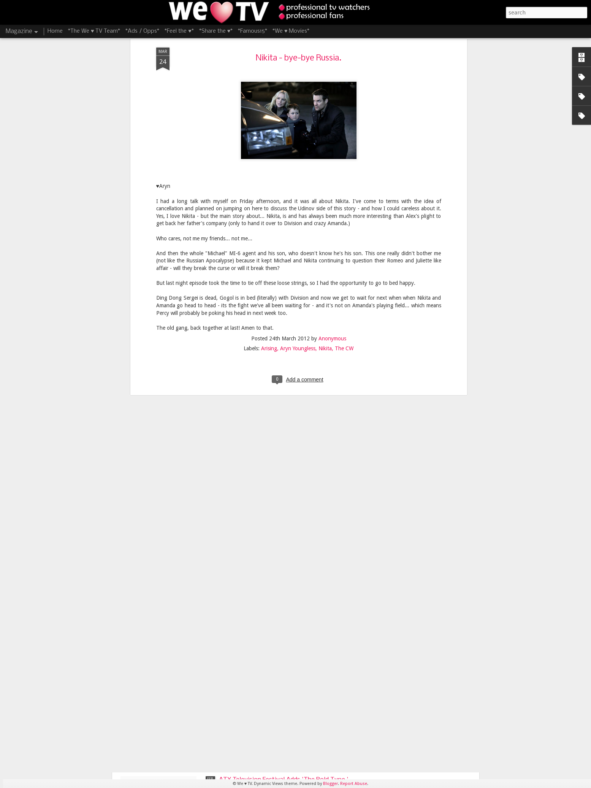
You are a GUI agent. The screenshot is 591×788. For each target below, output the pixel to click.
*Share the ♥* (216, 31)
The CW (344, 223)
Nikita (325, 223)
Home (55, 31)
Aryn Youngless (297, 223)
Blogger (330, 783)
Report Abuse (353, 783)
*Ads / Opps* (142, 31)
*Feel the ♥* (179, 31)
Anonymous (332, 213)
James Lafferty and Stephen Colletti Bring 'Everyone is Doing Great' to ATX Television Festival (281, 614)
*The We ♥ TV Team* (94, 31)
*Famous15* (252, 31)
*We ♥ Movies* (291, 31)
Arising (269, 223)
